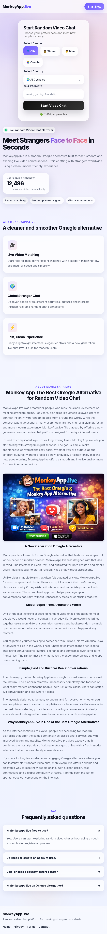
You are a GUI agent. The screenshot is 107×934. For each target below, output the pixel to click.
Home (6, 926)
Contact (44, 926)
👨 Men (70, 51)
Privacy (18, 926)
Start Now (94, 6)
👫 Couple (33, 62)
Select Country (33, 71)
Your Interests (32, 86)
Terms (31, 926)
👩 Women (50, 51)
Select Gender (32, 43)
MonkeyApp (17, 6)
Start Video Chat (54, 105)
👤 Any (30, 50)
